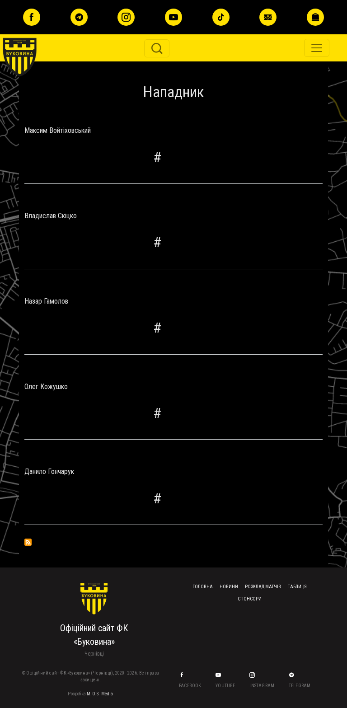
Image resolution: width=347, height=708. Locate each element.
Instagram (262, 685)
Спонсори (250, 598)
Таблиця (297, 586)
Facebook (190, 685)
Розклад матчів (263, 586)
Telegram (300, 685)
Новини (229, 586)
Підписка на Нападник (28, 542)
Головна (202, 586)
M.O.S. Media (100, 693)
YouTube (226, 685)
